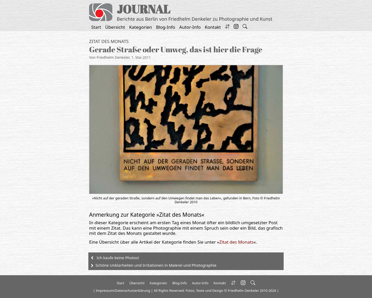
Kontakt (213, 27)
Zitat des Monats (109, 41)
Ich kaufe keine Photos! (118, 257)
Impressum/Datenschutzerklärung (123, 290)
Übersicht (115, 27)
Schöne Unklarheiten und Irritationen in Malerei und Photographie (156, 265)
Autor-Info (190, 27)
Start (96, 27)
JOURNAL (143, 9)
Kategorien (140, 27)
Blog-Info (165, 27)
